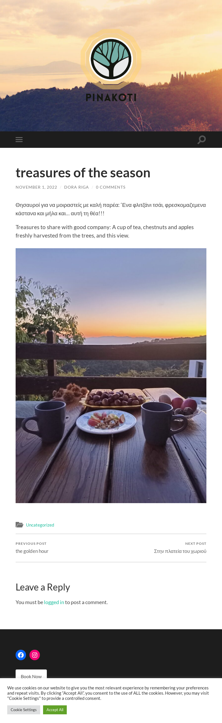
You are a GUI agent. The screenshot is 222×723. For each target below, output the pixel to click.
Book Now (31, 676)
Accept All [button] (55, 709)
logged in (54, 602)
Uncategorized (40, 524)
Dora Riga (76, 187)
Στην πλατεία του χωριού (180, 547)
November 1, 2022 (36, 187)
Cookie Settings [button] (24, 709)
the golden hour (32, 547)
